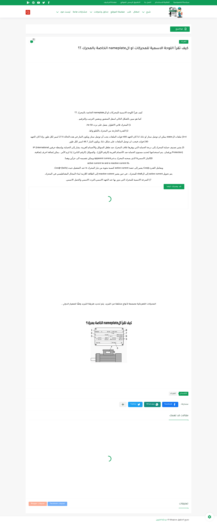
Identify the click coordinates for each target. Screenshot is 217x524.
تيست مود (65, 12)
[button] (170, 404)
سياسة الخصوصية (181, 3)
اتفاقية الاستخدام (162, 3)
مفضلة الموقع (118, 12)
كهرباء (183, 42)
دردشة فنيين (161, 520)
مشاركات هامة (80, 12)
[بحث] (28, 12)
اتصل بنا (147, 3)
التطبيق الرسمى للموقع (130, 3)
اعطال (136, 12)
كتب (129, 12)
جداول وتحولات (101, 12)
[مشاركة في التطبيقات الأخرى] (123, 404)
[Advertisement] (108, 87)
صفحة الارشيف (110, 3)
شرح (148, 12)
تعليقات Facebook (57, 504)
